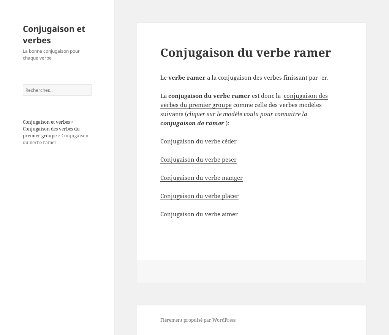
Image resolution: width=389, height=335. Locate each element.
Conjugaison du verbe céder (198, 141)
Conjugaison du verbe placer (199, 196)
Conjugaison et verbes (54, 34)
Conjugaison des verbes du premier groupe (51, 132)
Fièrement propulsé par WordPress (198, 320)
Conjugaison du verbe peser (198, 159)
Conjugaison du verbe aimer (199, 214)
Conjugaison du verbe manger (201, 177)
